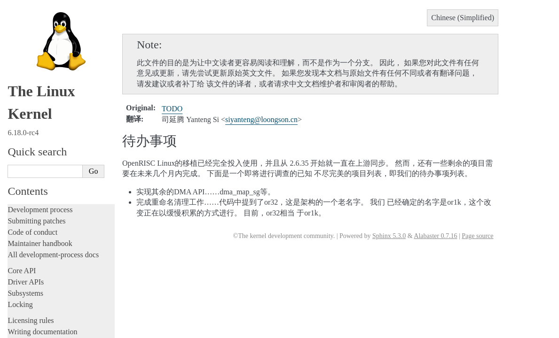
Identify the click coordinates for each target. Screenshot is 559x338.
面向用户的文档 (41, 224)
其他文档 (32, 251)
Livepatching (27, 20)
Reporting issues (32, 70)
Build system (27, 58)
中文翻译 (27, 178)
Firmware (22, 108)
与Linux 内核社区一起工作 (55, 196)
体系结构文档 (38, 242)
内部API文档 (37, 205)
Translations (27, 167)
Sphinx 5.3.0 (389, 235)
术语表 (29, 260)
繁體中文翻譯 (34, 279)
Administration (30, 47)
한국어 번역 (31, 299)
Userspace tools (31, 81)
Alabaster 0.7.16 (435, 235)
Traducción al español (43, 319)
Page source (477, 235)
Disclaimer (29, 330)
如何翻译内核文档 (44, 187)
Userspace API (30, 92)
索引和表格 (35, 270)
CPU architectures (35, 135)
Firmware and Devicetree (46, 119)
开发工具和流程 (41, 215)
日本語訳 (27, 310)
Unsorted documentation (45, 151)
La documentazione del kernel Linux (63, 289)
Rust (14, 31)
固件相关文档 (38, 233)
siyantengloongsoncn (261, 119)
